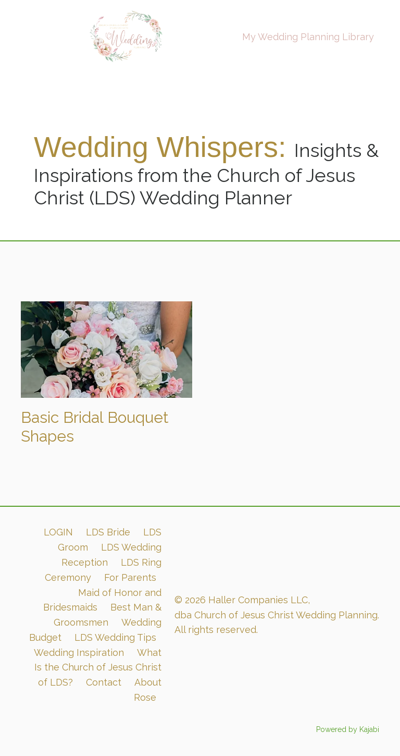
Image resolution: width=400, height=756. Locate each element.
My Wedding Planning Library (308, 36)
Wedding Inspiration (79, 652)
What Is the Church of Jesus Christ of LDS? (97, 667)
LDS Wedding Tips (115, 637)
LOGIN (58, 532)
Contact (103, 682)
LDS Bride (108, 532)
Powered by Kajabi (347, 729)
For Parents (130, 577)
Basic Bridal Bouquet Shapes (95, 426)
